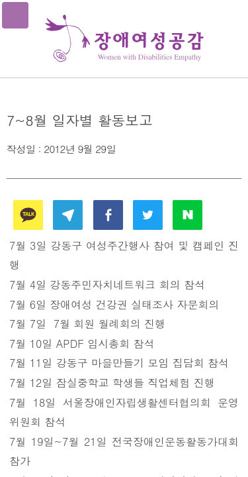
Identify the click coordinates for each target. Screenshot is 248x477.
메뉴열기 (15, 15)
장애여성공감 (124, 38)
